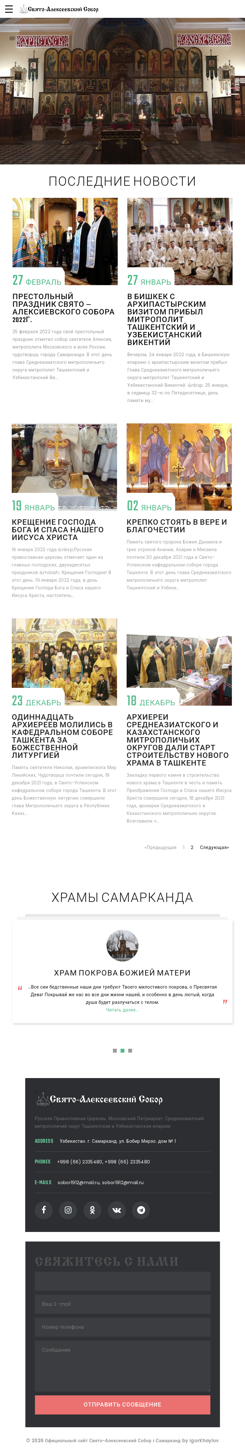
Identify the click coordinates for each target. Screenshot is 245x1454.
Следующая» (214, 847)
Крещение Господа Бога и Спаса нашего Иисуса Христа (47, 530)
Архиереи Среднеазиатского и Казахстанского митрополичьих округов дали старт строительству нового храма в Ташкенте (167, 740)
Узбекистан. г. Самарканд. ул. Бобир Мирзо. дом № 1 (122, 1141)
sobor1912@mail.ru (83, 1182)
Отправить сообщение (130, 1405)
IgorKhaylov (204, 1445)
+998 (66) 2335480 (84, 1162)
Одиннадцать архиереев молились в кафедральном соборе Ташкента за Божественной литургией (51, 736)
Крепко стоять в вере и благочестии (166, 526)
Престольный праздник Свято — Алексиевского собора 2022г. (63, 309)
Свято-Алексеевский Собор (122, 973)
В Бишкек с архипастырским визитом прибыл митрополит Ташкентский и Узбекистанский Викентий (166, 320)
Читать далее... (122, 1025)
